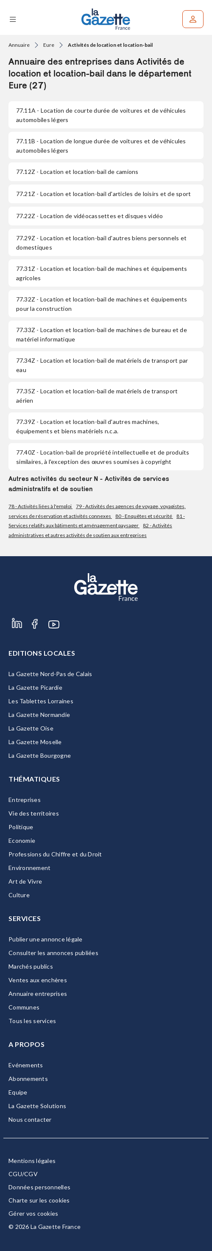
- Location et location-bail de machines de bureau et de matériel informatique (101, 334)
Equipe (18, 1092)
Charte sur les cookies (39, 1200)
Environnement (29, 867)
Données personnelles (39, 1187)
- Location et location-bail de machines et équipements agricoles (101, 273)
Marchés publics (30, 966)
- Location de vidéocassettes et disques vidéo (89, 215)
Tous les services (32, 1020)
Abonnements (28, 1078)
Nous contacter (30, 1119)
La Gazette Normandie (39, 714)
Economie (21, 840)
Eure (48, 45)
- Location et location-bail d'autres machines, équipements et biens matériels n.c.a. (87, 426)
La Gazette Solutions (37, 1105)
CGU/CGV (23, 1173)
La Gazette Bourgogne (39, 755)
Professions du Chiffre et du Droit (55, 854)
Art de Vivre (25, 881)
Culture (19, 894)
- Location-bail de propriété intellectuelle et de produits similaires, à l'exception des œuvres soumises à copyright (103, 457)
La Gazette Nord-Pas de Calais (50, 673)
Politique (20, 826)
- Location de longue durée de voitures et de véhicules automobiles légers (101, 145)
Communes (23, 1007)
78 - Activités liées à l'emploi (40, 506)
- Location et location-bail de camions (77, 171)
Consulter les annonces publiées (53, 952)
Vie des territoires (33, 813)
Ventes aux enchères (37, 980)
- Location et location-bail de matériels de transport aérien (97, 395)
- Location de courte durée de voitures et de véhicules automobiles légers (101, 115)
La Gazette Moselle (35, 741)
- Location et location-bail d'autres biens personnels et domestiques (101, 242)
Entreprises (24, 799)
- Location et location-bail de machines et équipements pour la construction (101, 304)
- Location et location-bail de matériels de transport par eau (102, 365)
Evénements (25, 1065)
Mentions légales (32, 1160)
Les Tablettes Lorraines (40, 701)
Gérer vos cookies (33, 1213)
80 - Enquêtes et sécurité (144, 516)
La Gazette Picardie (35, 687)
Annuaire (19, 45)
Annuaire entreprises (37, 993)
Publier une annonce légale (45, 939)
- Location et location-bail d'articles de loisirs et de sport (103, 193)
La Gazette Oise (30, 728)
